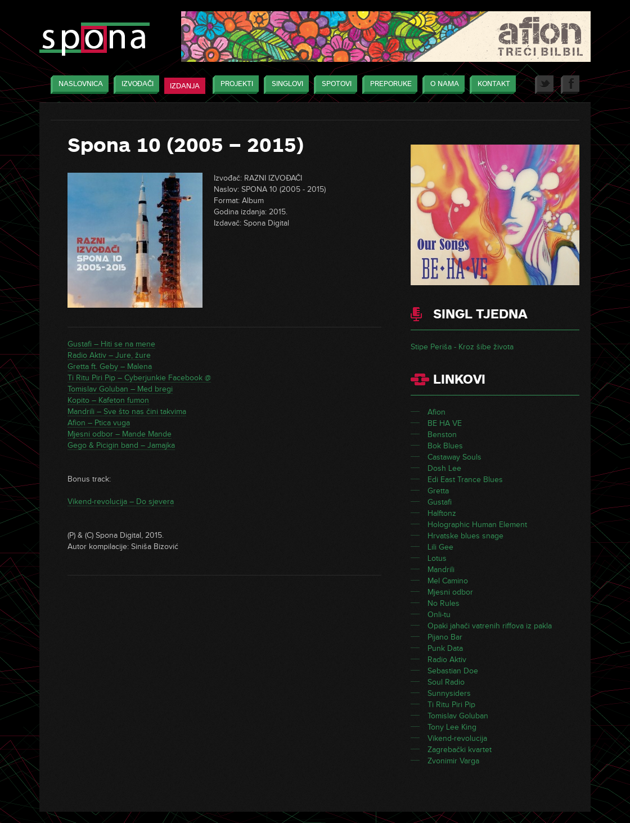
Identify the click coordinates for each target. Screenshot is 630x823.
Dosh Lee (444, 468)
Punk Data (445, 648)
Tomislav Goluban (458, 716)
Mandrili (441, 569)
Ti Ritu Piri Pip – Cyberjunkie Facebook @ (139, 378)
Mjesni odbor (450, 592)
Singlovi (284, 84)
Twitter (544, 84)
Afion (437, 412)
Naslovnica (78, 84)
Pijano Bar (445, 637)
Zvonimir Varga (453, 761)
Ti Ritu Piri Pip (451, 704)
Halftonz (442, 513)
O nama (442, 84)
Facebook (570, 84)
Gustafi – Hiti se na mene (111, 344)
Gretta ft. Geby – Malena (110, 366)
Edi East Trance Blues (465, 479)
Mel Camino (448, 581)
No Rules (444, 603)
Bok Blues (445, 446)
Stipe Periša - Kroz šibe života (462, 347)
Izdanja (185, 86)
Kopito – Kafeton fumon (108, 400)
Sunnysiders (449, 693)
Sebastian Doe (453, 671)
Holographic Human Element (477, 524)
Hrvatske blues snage (465, 536)
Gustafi (440, 502)
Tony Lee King (452, 727)
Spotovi (334, 84)
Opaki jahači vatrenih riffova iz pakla (490, 626)
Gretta (438, 491)
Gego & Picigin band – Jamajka (121, 445)
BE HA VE (445, 423)
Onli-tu (439, 614)
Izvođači (135, 84)
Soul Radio (446, 682)
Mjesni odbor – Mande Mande (120, 434)
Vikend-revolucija (457, 738)
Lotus (437, 558)
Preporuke (388, 84)
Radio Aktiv (447, 659)
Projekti (234, 84)
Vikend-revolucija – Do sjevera (121, 501)
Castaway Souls (455, 457)
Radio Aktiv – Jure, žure (109, 355)
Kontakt (491, 84)
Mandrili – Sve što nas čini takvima (127, 411)
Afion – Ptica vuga (99, 423)
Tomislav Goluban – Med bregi (120, 389)
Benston (442, 434)
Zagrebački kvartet (460, 749)
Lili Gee (440, 547)
